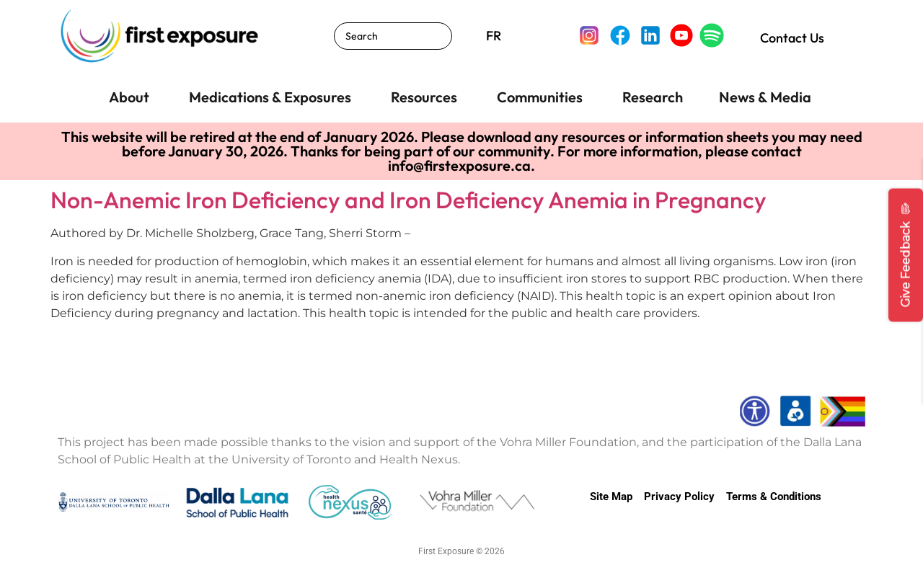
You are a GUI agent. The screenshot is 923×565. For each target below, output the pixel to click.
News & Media (765, 97)
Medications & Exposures (270, 97)
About (129, 97)
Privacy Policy (679, 496)
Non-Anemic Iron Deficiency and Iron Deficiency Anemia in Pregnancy (408, 199)
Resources (424, 97)
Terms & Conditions (773, 496)
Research (652, 97)
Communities (540, 97)
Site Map (611, 496)
